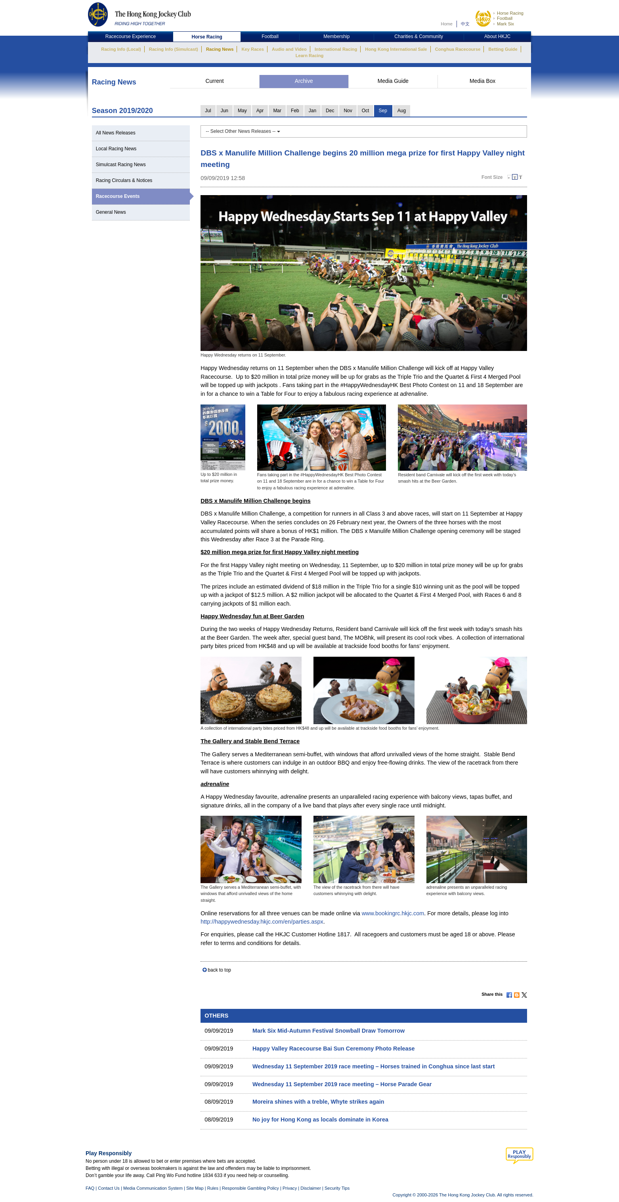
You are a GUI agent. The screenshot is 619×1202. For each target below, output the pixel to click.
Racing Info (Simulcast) (173, 49)
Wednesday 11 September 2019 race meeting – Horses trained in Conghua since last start (373, 1066)
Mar (277, 110)
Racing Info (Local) (121, 49)
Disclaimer (310, 1188)
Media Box (482, 81)
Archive (304, 81)
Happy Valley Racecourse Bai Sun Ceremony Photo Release (333, 1048)
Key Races (253, 49)
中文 (465, 23)
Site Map (195, 1188)
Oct (365, 110)
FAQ (90, 1188)
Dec (330, 110)
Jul (208, 110)
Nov (348, 110)
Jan (312, 110)
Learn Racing (310, 55)
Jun (224, 110)
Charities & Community (418, 36)
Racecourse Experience (130, 36)
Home (447, 23)
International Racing (336, 49)
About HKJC (497, 36)
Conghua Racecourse (458, 49)
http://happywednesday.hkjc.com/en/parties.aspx (262, 921)
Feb (295, 110)
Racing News (219, 49)
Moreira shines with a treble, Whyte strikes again (318, 1101)
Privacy (290, 1188)
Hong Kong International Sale (396, 49)
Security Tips (337, 1188)
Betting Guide (502, 49)
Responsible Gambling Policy (250, 1188)
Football (504, 18)
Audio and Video (289, 49)
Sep (382, 110)
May (242, 110)
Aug (401, 110)
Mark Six (505, 23)
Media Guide (393, 81)
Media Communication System (153, 1188)
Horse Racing (510, 13)
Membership (336, 36)
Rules (213, 1188)
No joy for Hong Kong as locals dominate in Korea (320, 1119)
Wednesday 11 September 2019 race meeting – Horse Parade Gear (342, 1084)
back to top (219, 970)
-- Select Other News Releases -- (243, 131)
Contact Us (109, 1188)
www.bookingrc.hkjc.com (393, 913)
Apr (260, 110)
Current (214, 81)
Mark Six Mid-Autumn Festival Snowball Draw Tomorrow (328, 1031)
